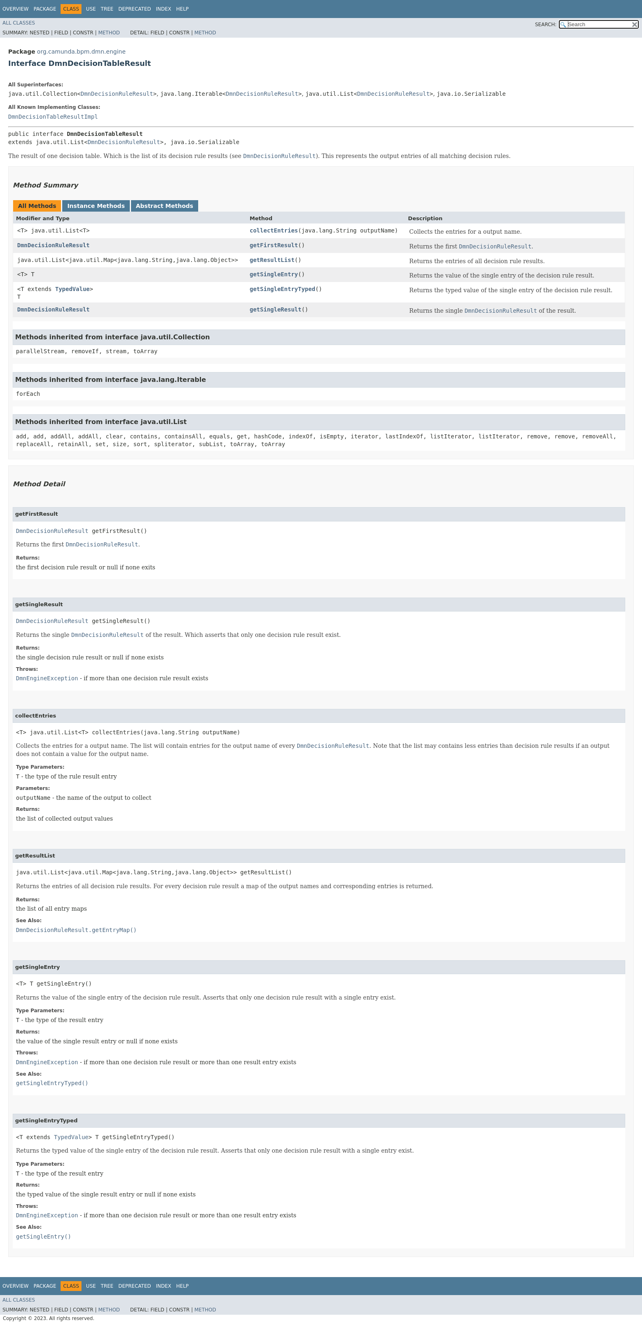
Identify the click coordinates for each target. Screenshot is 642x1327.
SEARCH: (546, 24)
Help (182, 9)
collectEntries (274, 230)
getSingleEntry (274, 274)
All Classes (18, 23)
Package (45, 9)
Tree (107, 9)
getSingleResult (275, 309)
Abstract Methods (164, 206)
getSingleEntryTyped (282, 289)
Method (109, 33)
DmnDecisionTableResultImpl (53, 116)
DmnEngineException (47, 678)
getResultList (272, 260)
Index (164, 9)
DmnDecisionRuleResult (117, 93)
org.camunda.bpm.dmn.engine (81, 51)
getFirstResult (274, 245)
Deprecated (134, 9)
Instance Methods (95, 206)
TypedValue (72, 289)
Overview (15, 9)
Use (91, 9)
